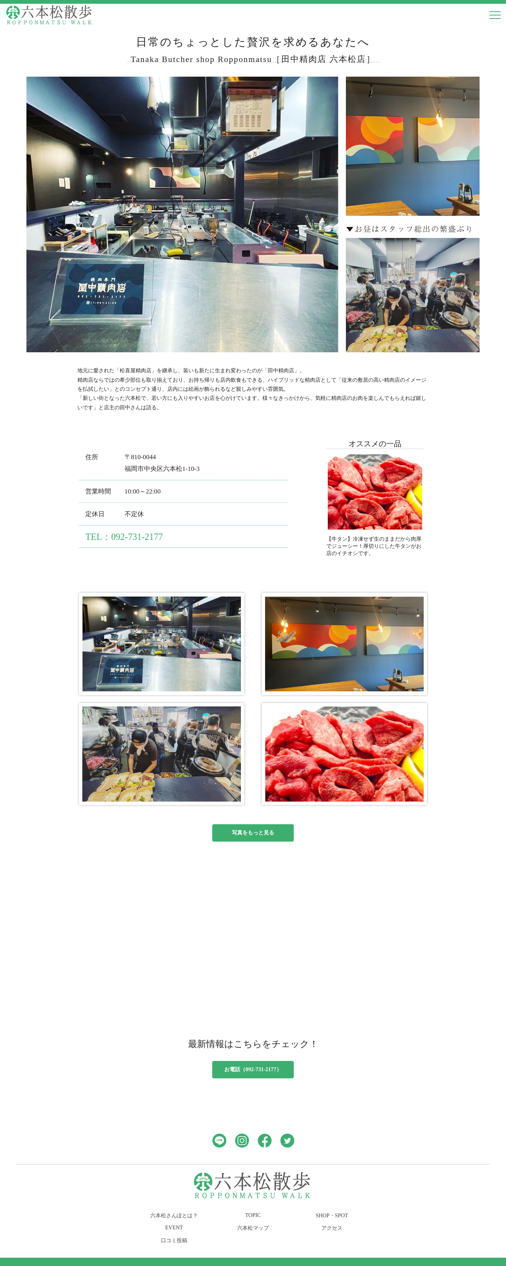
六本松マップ (253, 1228)
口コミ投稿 (174, 1240)
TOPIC (253, 1215)
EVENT (174, 1227)
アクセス (331, 1228)
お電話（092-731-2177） (253, 1069)
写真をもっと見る (253, 833)
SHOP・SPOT (332, 1215)
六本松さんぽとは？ (174, 1215)
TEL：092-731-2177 (124, 537)
